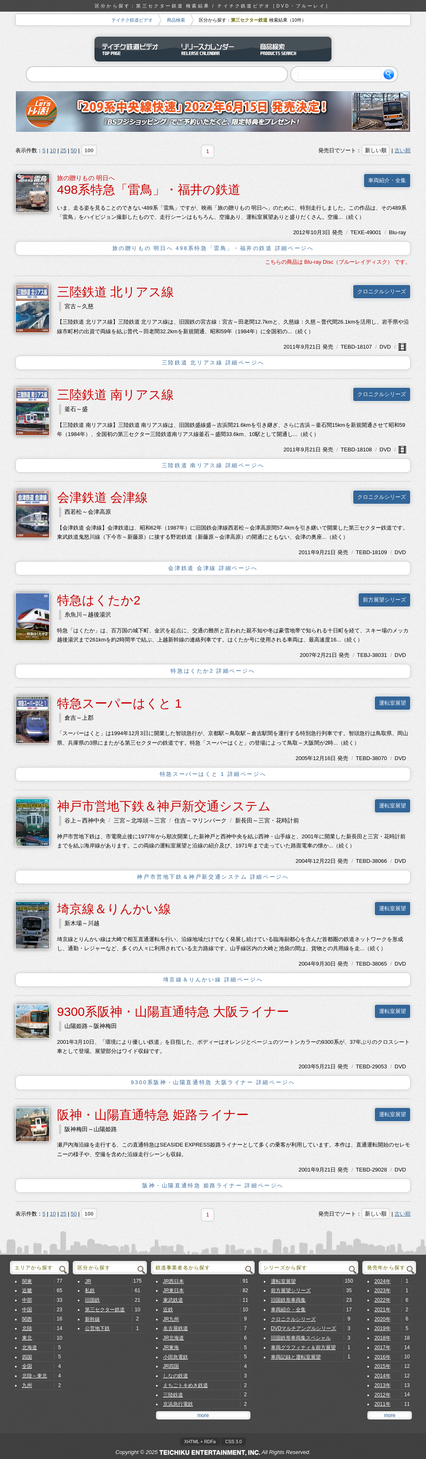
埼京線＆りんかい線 (114, 909)
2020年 (382, 1319)
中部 (27, 1300)
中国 (27, 1310)
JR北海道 (173, 1338)
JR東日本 (173, 1290)
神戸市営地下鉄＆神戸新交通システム (164, 806)
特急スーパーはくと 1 (119, 703)
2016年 (382, 1357)
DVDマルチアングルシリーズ (304, 1328)
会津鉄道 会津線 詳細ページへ (213, 568)
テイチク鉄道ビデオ (132, 19)
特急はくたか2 (99, 600)
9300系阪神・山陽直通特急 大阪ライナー (173, 1011)
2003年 (307, 1066)
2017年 (382, 1347)
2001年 (307, 1170)
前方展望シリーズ (384, 600)
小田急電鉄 (175, 1357)
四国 (27, 1357)
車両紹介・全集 (387, 180)
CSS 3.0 (233, 1441)
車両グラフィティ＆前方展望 (303, 1347)
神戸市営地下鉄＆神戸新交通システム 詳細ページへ (213, 877)
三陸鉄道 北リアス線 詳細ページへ (213, 362)
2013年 (382, 1385)
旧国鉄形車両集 (288, 1300)
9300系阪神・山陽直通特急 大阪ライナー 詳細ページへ (213, 1082)
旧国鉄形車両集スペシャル (301, 1338)
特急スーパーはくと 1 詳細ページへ (213, 774)
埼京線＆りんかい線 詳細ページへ (213, 979)
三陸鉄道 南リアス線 (115, 394)
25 (63, 150)
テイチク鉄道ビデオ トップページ (133, 49)
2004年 (304, 861)
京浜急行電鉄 (178, 1404)
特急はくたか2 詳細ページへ (213, 671)
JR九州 (171, 1319)
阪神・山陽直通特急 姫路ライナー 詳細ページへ (213, 1185)
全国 (27, 1366)
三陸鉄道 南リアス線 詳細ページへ (213, 465)
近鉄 (168, 1310)
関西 (27, 1319)
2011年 (292, 347)
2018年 (382, 1338)
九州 (27, 1385)
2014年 (382, 1376)
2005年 (304, 758)
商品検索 (176, 19)
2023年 (382, 1290)
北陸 (27, 1328)
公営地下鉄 (97, 1328)
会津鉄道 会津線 (102, 497)
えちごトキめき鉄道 (185, 1385)
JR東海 (171, 1347)
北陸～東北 (34, 1376)
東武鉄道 (173, 1300)
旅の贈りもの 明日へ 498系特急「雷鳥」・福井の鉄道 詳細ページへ (213, 248)
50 (74, 150)
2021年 (382, 1310)
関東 (27, 1281)
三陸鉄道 (173, 1395)
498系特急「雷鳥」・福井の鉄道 (148, 189)
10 (53, 150)
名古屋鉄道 (175, 1328)
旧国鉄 (92, 1300)
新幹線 (92, 1319)
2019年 (382, 1328)
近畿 (27, 1290)
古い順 (402, 150)
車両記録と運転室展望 (296, 1357)
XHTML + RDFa (200, 1441)
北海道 (29, 1347)
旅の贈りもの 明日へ (86, 177)
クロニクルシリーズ (381, 291)
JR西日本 (173, 1281)
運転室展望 (392, 703)
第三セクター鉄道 (105, 1310)
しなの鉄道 (175, 1376)
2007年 (308, 655)
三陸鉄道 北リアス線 (115, 292)
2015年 (382, 1366)
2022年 (382, 1300)
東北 (27, 1338)
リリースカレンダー (213, 49)
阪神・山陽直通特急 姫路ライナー (153, 1115)
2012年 (302, 232)
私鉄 (90, 1290)
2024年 (382, 1281)
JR (88, 1281)
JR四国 (171, 1366)
